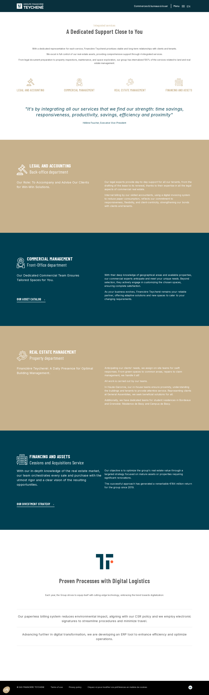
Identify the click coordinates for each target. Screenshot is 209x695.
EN (188, 6)
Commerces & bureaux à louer (151, 5)
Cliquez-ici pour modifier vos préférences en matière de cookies (117, 687)
